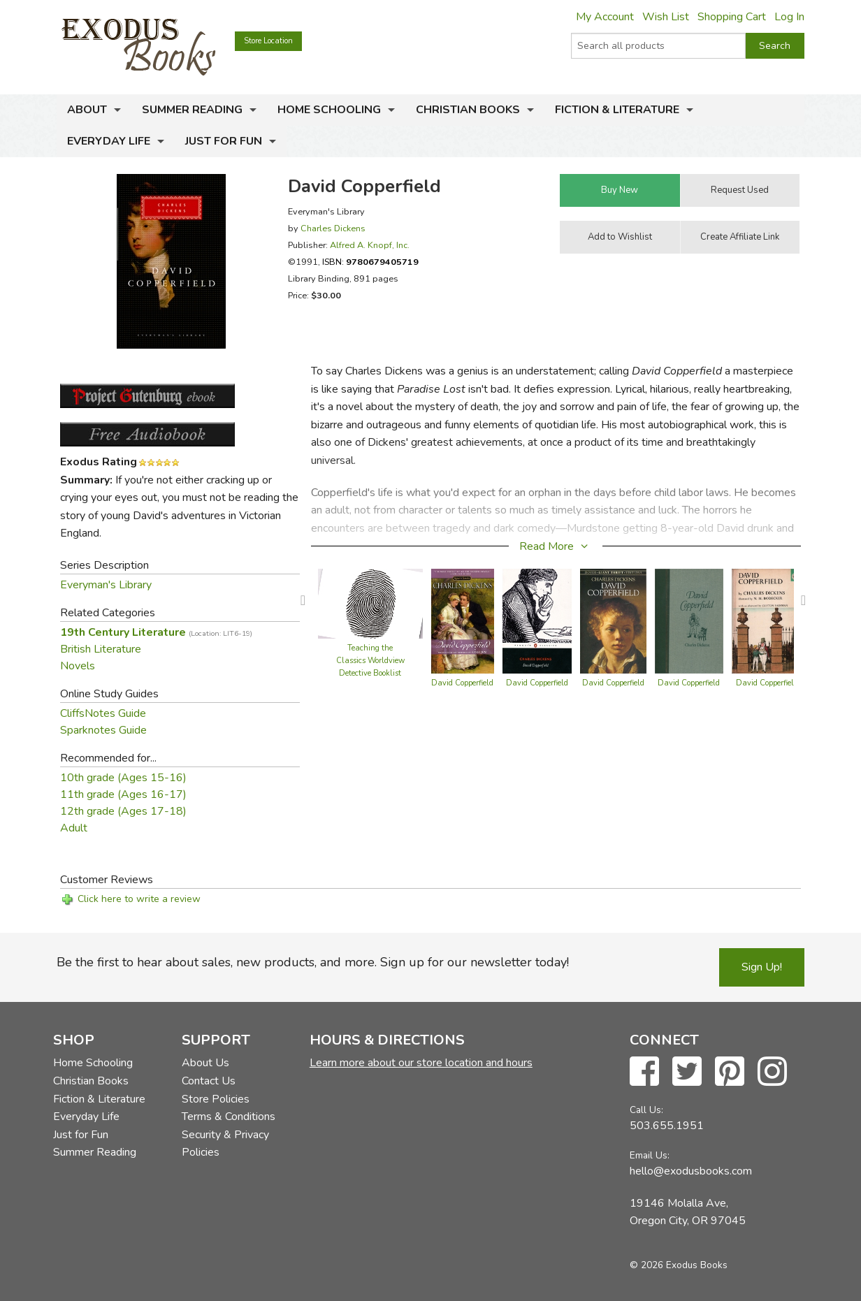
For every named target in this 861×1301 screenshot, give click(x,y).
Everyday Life (108, 141)
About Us (205, 1062)
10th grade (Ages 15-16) (123, 777)
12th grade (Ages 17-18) (123, 811)
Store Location (268, 41)
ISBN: (370, 262)
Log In (789, 16)
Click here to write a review (139, 899)
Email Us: (650, 1155)
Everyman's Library (106, 585)
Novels (77, 666)
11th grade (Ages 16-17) (123, 794)
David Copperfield (462, 683)
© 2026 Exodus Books (679, 1265)
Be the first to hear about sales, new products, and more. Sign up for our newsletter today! (313, 962)
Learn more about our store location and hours (421, 1062)
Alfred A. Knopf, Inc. (370, 245)
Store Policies (215, 1099)
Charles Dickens (333, 228)
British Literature (100, 649)
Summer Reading (192, 109)
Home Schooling (329, 109)
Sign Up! (761, 967)
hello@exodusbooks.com (691, 1171)
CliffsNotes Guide (103, 713)
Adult (73, 828)
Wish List (665, 16)
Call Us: (646, 1110)
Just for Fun (223, 141)
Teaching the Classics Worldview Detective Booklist (370, 660)
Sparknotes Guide (103, 730)
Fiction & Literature (617, 109)
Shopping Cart (731, 16)
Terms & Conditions (228, 1116)
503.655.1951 (667, 1125)
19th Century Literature (156, 632)
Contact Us (209, 1081)
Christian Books (468, 109)
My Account (605, 16)
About (87, 109)
